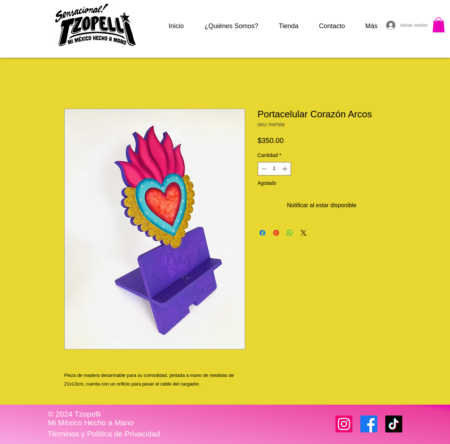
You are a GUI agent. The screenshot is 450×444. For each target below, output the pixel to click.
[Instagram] (343, 423)
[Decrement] (263, 168)
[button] (438, 24)
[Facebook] (368, 423)
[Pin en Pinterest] (276, 232)
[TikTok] (393, 423)
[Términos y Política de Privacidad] (103, 434)
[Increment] (285, 168)
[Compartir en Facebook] (262, 232)
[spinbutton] (274, 168)
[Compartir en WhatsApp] (290, 232)
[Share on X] (303, 232)
